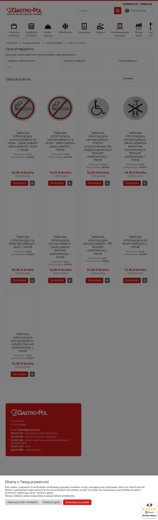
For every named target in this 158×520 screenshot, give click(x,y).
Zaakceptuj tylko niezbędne (22, 502)
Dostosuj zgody (51, 502)
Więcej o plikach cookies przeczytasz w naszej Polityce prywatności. (40, 495)
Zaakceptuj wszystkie (77, 502)
